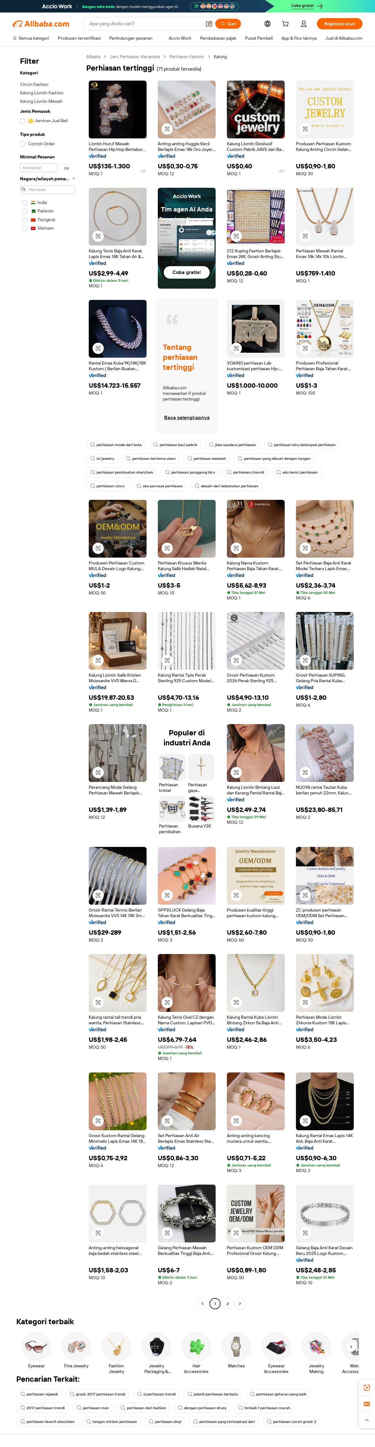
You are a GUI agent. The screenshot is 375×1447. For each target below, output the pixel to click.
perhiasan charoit (245, 472)
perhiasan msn (93, 1407)
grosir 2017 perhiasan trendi (97, 1394)
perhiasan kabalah (207, 458)
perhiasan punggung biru (190, 472)
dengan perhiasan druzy (202, 1407)
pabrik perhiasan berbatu (213, 1394)
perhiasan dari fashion (143, 1407)
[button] (209, 23)
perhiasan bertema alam (151, 458)
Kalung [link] (220, 56)
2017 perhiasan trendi (42, 1407)
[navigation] (47, 681)
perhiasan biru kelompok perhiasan (302, 444)
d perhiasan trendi (156, 1394)
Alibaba (93, 56)
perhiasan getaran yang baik (278, 1394)
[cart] (286, 24)
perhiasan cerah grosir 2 (291, 1421)
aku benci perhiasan (297, 472)
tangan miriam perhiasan (111, 1421)
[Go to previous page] (202, 1303)
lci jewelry (102, 458)
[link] (367, 1388)
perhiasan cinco (107, 486)
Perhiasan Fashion (186, 56)
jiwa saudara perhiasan (232, 444)
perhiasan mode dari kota (116, 444)
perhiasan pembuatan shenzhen (121, 472)
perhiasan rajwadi (39, 1394)
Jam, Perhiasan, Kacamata (135, 56)
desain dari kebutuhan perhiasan (226, 486)
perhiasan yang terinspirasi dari (224, 1421)
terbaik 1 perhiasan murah (264, 1407)
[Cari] (228, 24)
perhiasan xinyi (165, 1421)
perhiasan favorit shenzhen (47, 1421)
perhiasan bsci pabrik (175, 444)
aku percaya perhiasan (160, 486)
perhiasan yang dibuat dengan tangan (274, 458)
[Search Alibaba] (144, 23)
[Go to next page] (240, 1303)
